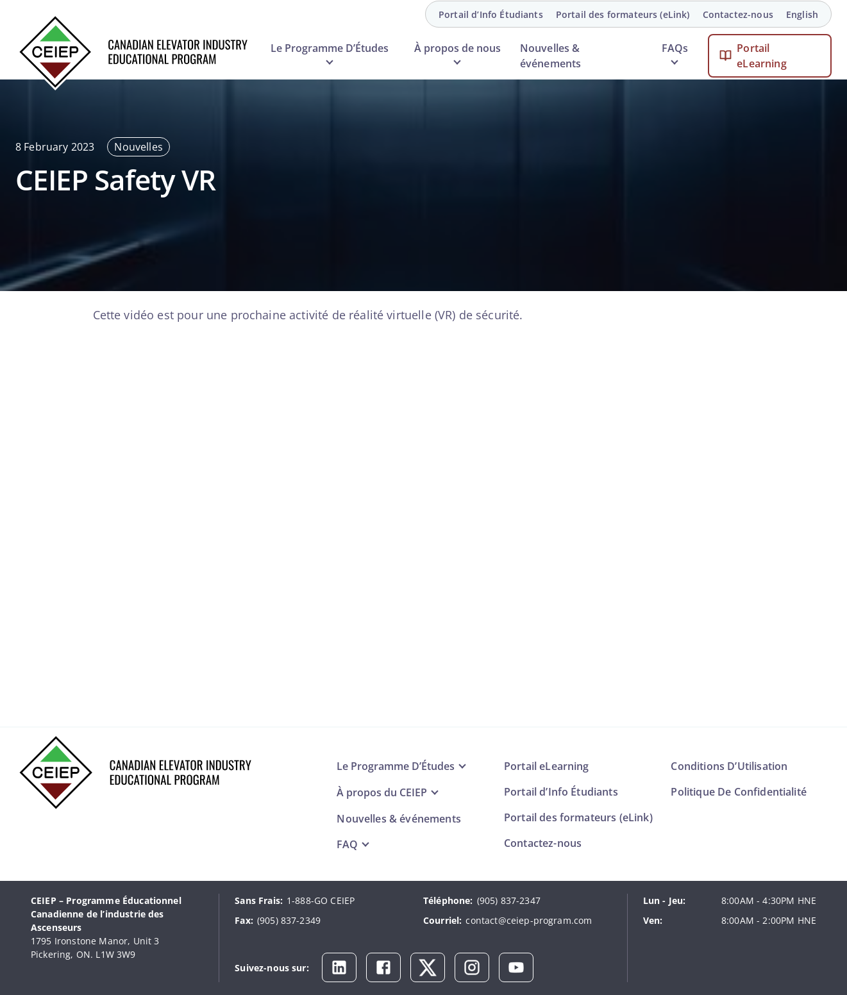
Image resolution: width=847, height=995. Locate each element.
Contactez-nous (738, 14)
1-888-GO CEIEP (321, 900)
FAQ (347, 844)
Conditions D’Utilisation (729, 766)
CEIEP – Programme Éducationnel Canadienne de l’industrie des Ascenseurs (106, 913)
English (802, 14)
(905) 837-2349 (289, 920)
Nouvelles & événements (551, 56)
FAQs (675, 48)
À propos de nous (457, 48)
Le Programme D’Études (330, 48)
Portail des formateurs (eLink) (623, 14)
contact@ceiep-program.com (528, 920)
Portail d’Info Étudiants (491, 14)
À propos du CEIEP (382, 792)
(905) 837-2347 (509, 900)
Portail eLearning (761, 56)
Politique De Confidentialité (738, 792)
